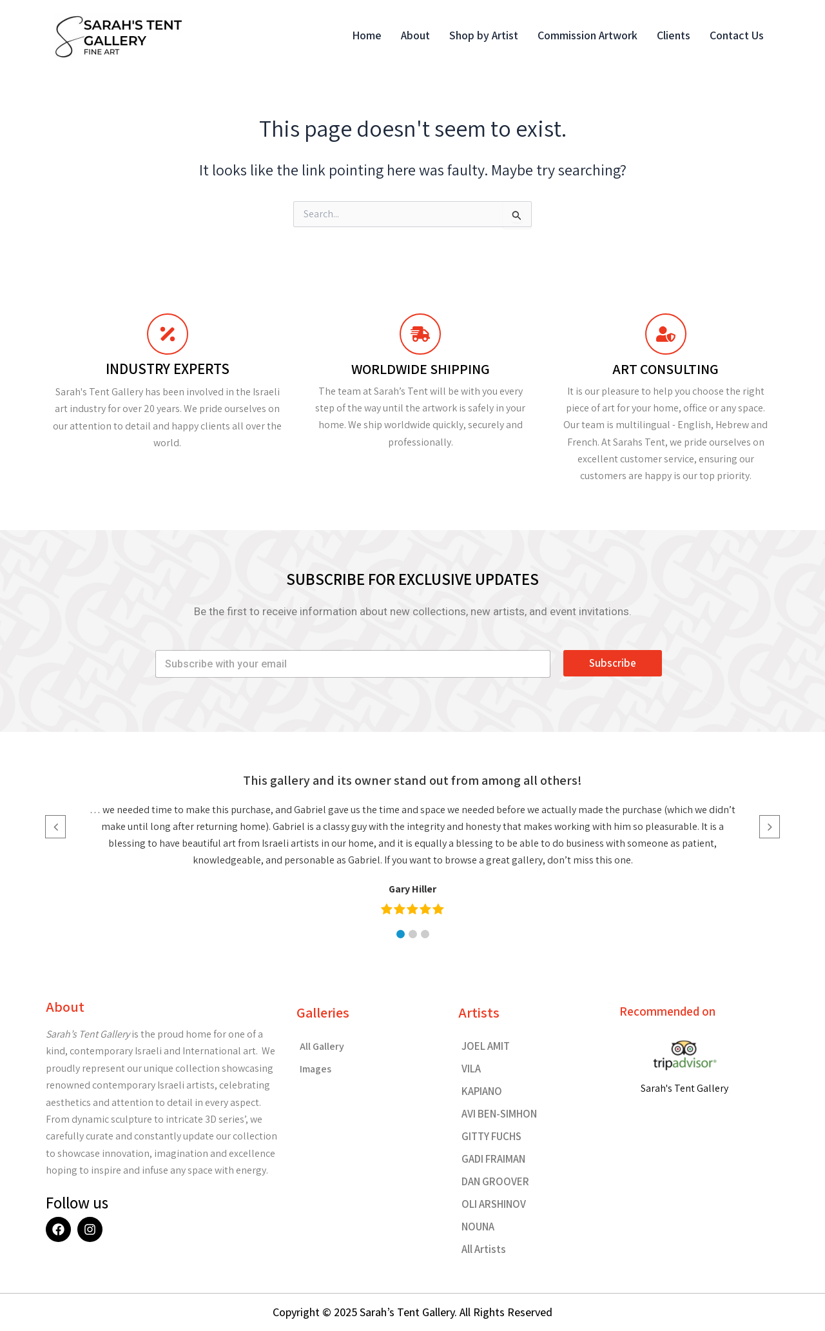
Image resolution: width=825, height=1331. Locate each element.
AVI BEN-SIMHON (499, 1114)
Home (367, 35)
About (415, 35)
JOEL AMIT (485, 1046)
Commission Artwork (587, 35)
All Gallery (322, 1046)
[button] (400, 934)
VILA (471, 1068)
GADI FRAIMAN (493, 1159)
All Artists (483, 1249)
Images (315, 1069)
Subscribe (612, 663)
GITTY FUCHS (491, 1136)
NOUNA (477, 1226)
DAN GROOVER (495, 1181)
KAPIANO (481, 1091)
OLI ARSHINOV (493, 1204)
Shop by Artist (483, 35)
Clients (673, 35)
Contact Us (737, 35)
